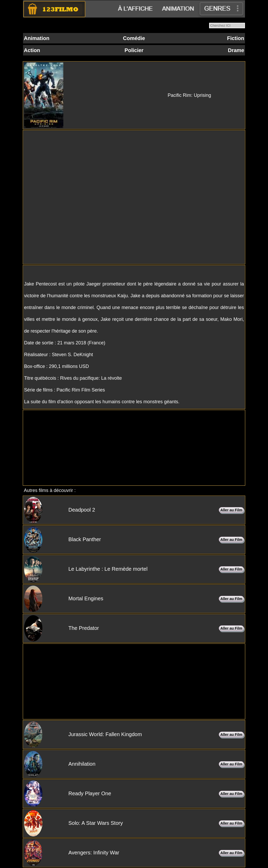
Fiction (235, 38)
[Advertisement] (134, 447)
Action (32, 50)
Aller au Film (231, 510)
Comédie (134, 38)
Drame (236, 50)
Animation (36, 38)
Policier (134, 50)
